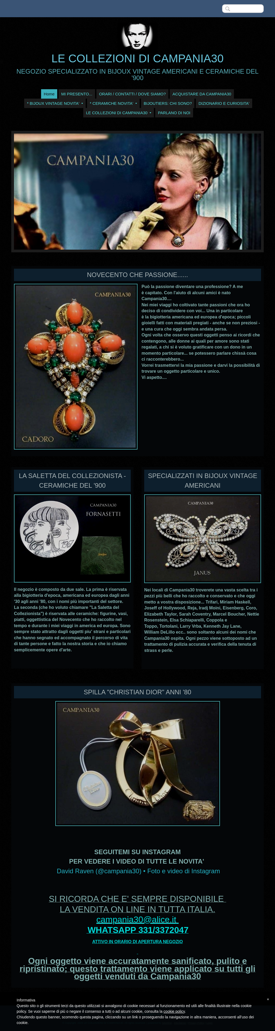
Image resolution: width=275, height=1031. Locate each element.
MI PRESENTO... (76, 94)
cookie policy (174, 1011)
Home (49, 94)
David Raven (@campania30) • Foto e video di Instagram (138, 871)
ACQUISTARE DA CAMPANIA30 (201, 94)
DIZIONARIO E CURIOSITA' (223, 103)
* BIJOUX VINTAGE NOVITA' (55, 103)
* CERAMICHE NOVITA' (113, 103)
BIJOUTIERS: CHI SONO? (168, 103)
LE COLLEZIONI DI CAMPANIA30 (137, 58)
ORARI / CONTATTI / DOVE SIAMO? (132, 94)
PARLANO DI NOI (174, 112)
